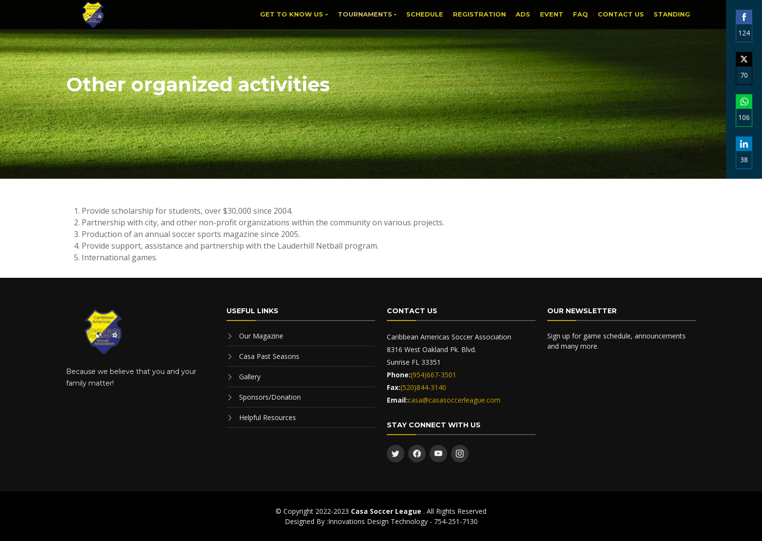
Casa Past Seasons (269, 356)
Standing (672, 14)
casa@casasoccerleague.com (454, 400)
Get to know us (291, 14)
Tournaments (365, 14)
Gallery (249, 376)
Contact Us (621, 14)
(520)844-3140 (423, 387)
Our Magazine (261, 335)
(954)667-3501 (433, 374)
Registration (479, 14)
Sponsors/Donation (270, 397)
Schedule (424, 14)
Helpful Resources (267, 417)
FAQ (580, 14)
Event (551, 14)
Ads (523, 14)
